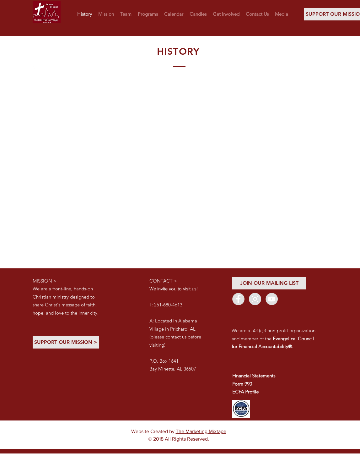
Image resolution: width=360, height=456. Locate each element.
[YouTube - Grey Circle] (272, 299)
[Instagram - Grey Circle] (255, 299)
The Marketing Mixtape (201, 431)
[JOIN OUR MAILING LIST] (269, 283)
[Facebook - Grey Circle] (238, 299)
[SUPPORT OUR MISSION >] (66, 342)
